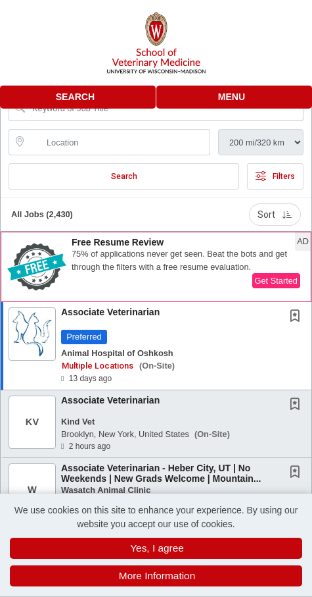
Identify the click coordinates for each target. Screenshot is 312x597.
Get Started (276, 281)
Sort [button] (274, 214)
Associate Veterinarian (110, 312)
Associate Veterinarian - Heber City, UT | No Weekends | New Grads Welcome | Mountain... (161, 473)
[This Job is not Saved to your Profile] (297, 317)
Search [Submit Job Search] (124, 176)
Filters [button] (275, 176)
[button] (234, 97)
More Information (157, 575)
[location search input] (118, 142)
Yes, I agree (157, 548)
